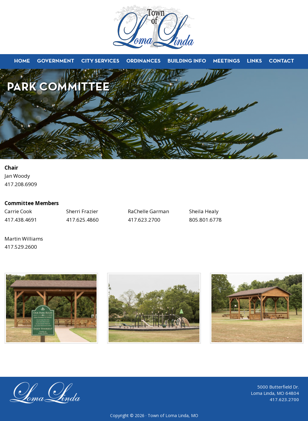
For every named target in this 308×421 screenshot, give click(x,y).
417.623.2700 (284, 399)
